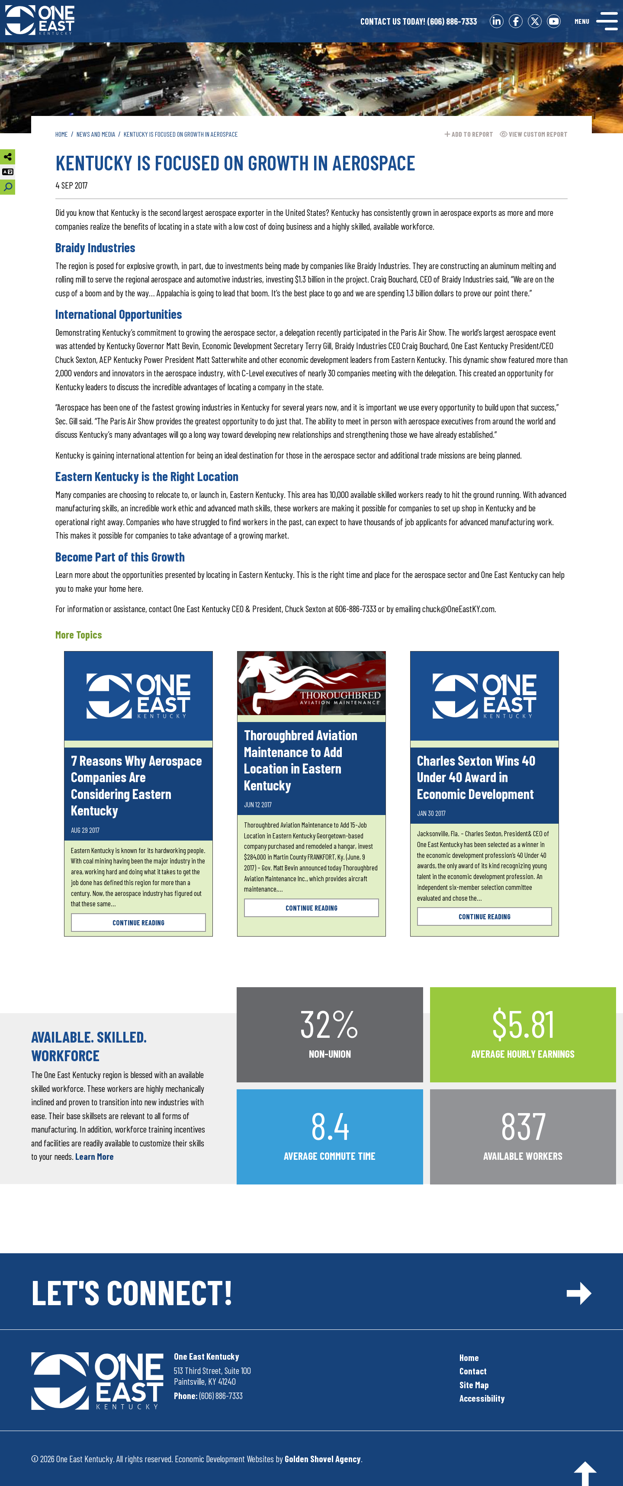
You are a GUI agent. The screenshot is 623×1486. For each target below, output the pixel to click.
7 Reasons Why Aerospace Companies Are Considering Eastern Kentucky (136, 785)
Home (469, 1357)
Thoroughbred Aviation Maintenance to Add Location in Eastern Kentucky (300, 759)
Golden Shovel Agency (323, 1458)
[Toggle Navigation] (596, 21)
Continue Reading (138, 922)
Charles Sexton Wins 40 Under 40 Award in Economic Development (476, 777)
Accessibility (482, 1398)
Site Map (474, 1384)
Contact (473, 1370)
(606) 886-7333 (418, 21)
